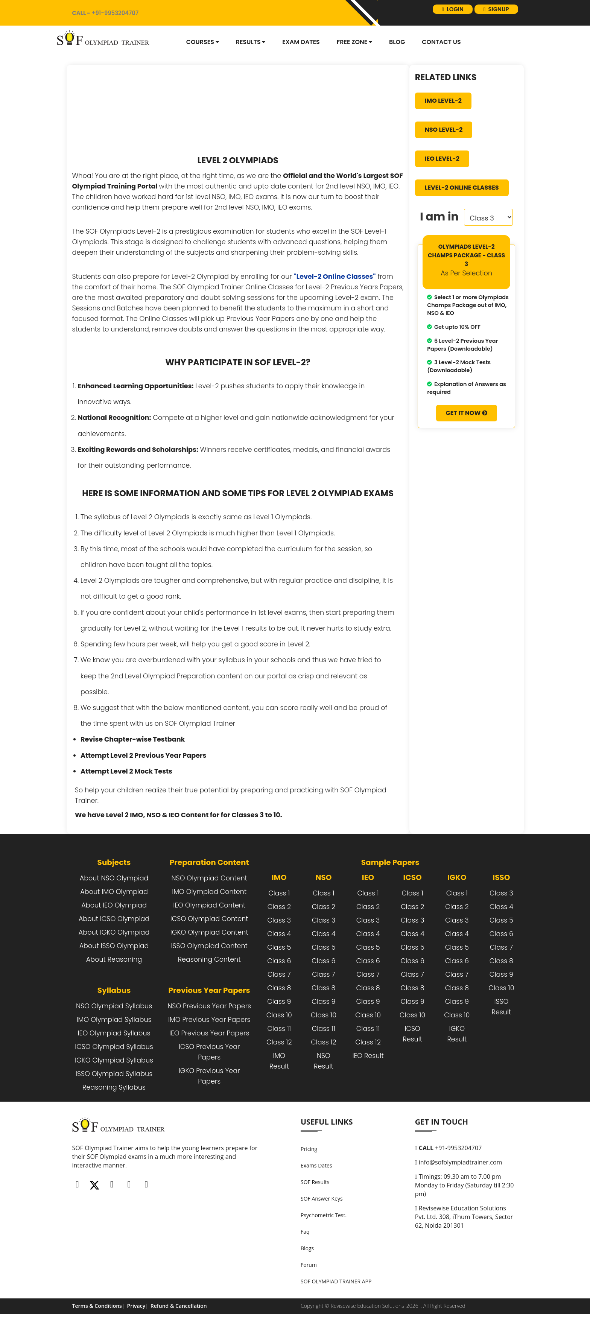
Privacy (136, 1305)
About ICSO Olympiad (114, 918)
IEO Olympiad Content (209, 905)
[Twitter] (94, 1184)
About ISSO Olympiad (114, 945)
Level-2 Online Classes (462, 187)
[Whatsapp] (146, 1184)
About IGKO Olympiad (114, 932)
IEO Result (367, 1055)
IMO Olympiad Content (209, 891)
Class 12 (279, 1042)
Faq (305, 1231)
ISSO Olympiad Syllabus (114, 1073)
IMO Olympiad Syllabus (114, 1019)
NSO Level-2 (444, 129)
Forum (309, 1264)
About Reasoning (114, 959)
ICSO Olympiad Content (209, 918)
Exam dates (301, 42)
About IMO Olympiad (114, 891)
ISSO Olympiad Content (209, 945)
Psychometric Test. (324, 1215)
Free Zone (354, 42)
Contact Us (441, 42)
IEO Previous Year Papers (209, 1033)
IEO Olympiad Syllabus (114, 1033)
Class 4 (279, 933)
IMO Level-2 (443, 100)
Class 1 (279, 893)
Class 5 (279, 947)
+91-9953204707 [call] (110, 12)
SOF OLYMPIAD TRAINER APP (336, 1281)
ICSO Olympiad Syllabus (114, 1046)
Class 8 (279, 988)
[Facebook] (77, 1184)
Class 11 (279, 1028)
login (447, 12)
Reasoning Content (209, 959)
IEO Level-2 (442, 158)
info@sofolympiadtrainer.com (458, 1162)
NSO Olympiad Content (209, 878)
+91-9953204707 (448, 1148)
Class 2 (279, 906)
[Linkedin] (129, 1184)
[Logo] (105, 39)
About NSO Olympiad (114, 878)
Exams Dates (316, 1165)
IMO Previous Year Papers (209, 1019)
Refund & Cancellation (179, 1305)
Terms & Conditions (97, 1305)
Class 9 (279, 1001)
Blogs (307, 1248)
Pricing (309, 1148)
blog (397, 42)
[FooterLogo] (120, 1129)
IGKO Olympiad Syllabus (114, 1060)
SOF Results (315, 1182)
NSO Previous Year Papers (209, 1006)
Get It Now (466, 413)
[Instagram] (111, 1184)
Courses (202, 42)
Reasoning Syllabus (114, 1087)
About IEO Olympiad (114, 905)
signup (494, 12)
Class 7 (279, 974)
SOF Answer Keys (322, 1198)
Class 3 (279, 920)
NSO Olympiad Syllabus (114, 1006)
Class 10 (279, 1015)
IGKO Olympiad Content (209, 932)
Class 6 (279, 960)
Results (251, 42)
